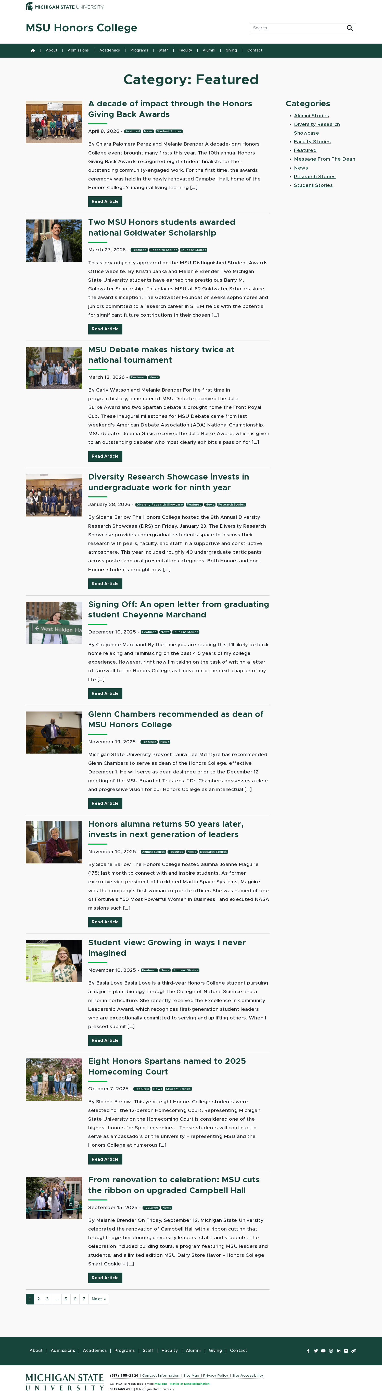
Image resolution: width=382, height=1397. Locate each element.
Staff (163, 50)
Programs (139, 50)
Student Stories (169, 131)
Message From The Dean (324, 159)
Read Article (107, 201)
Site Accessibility (247, 1375)
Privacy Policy (215, 1375)
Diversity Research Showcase (160, 504)
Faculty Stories (312, 141)
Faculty (185, 50)
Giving (231, 50)
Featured (132, 131)
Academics (109, 50)
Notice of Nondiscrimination (190, 1384)
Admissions (78, 50)
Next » (99, 1299)
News (148, 131)
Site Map (191, 1375)
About (52, 50)
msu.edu (161, 1384)
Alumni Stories (153, 851)
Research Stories (163, 250)
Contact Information (161, 1375)
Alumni (209, 50)
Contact (254, 50)
